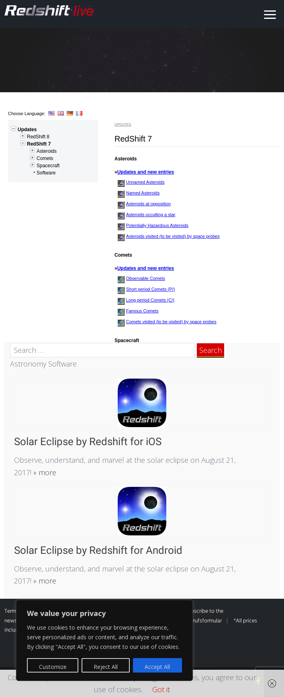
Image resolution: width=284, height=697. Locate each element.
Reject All (106, 667)
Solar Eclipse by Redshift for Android (98, 550)
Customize (53, 667)
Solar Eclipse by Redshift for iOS (87, 442)
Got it (161, 689)
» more (43, 472)
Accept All (157, 667)
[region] (104, 640)
